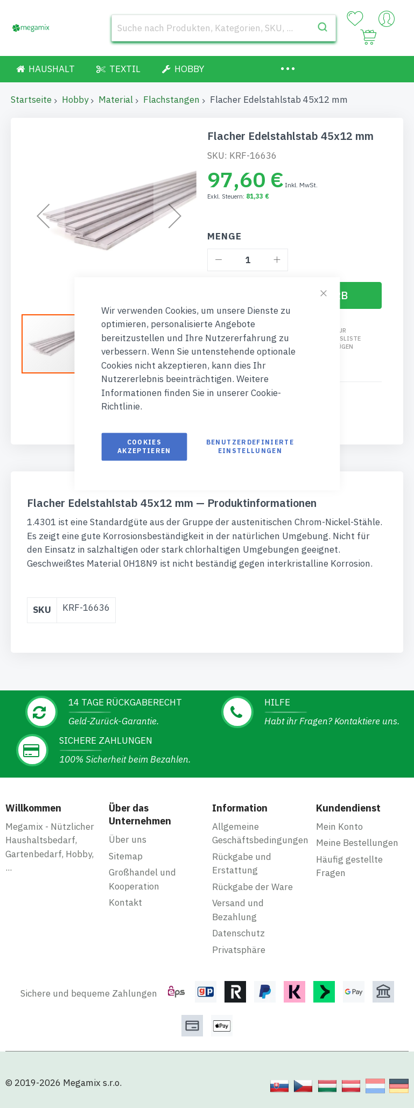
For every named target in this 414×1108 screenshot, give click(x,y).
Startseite (31, 99)
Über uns (127, 832)
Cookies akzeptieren (144, 446)
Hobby (75, 99)
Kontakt (125, 895)
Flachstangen (171, 99)
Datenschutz (238, 925)
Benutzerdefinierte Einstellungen (250, 446)
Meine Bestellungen (357, 835)
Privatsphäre (238, 942)
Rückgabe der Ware (252, 879)
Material (116, 99)
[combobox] (223, 28)
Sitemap (126, 848)
